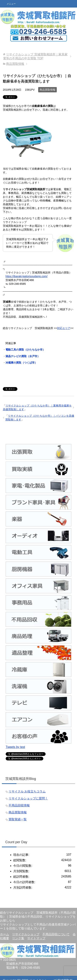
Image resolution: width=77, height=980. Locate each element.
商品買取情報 (47, 89)
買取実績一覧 (18, 819)
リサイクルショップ (25, 934)
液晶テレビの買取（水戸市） (22, 356)
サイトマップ (36, 938)
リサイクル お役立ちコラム (27, 791)
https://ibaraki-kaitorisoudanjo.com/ (26, 276)
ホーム (4, 934)
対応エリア (63, 328)
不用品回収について (56, 934)
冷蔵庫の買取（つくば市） (21, 362)
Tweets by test (15, 747)
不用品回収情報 (19, 805)
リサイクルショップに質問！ (28, 798)
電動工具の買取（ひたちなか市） (25, 349)
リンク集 (18, 938)
